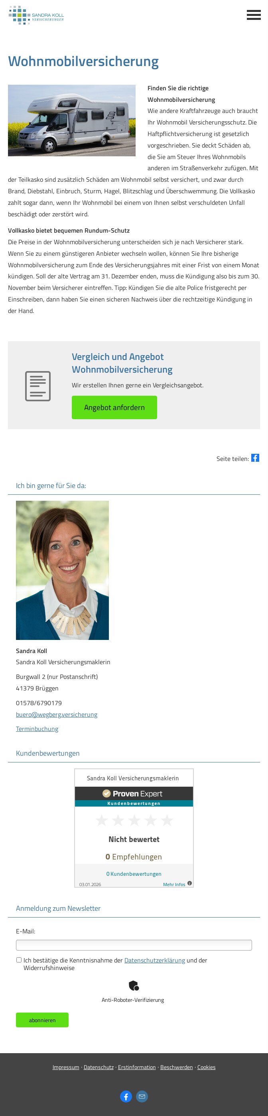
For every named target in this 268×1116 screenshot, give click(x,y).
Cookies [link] (206, 1067)
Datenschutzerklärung (154, 960)
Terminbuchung (37, 728)
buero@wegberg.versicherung (56, 714)
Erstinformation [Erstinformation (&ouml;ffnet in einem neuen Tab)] (137, 1067)
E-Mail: (25, 931)
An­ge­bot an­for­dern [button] (114, 407)
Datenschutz (99, 1067)
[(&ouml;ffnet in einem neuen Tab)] (134, 885)
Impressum (66, 1067)
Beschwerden (176, 1067)
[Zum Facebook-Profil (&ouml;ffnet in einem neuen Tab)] (126, 1096)
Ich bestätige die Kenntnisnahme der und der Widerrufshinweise (111, 963)
